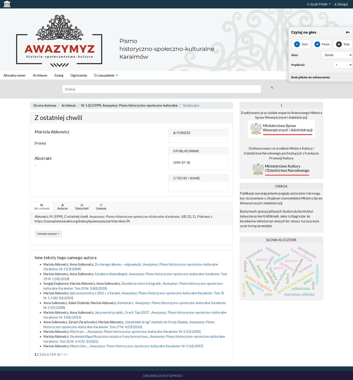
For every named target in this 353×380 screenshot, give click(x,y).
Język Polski (317, 4)
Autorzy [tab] (62, 206)
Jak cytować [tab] (42, 206)
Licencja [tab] (101, 206)
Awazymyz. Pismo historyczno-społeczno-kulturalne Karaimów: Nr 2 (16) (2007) (146, 346)
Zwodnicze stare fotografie (141, 283)
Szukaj (58, 75)
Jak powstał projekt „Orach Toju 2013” (122, 312)
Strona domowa (44, 105)
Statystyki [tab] (82, 206)
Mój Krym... (78, 331)
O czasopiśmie (104, 75)
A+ (348, 32)
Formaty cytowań (47, 233)
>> (66, 354)
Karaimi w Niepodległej (111, 274)
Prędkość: (298, 65)
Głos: (294, 55)
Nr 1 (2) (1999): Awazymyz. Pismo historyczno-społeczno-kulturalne (129, 105)
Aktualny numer (15, 75)
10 (58, 354)
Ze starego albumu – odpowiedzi (118, 264)
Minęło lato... (79, 346)
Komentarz (125, 303)
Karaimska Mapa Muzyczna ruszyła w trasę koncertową (109, 336)
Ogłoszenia (78, 75)
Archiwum (40, 75)
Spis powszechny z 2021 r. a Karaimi (95, 293)
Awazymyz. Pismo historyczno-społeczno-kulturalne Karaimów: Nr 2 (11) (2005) (144, 331)
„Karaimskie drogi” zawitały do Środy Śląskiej (156, 322)
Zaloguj (341, 4)
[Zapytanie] (161, 89)
